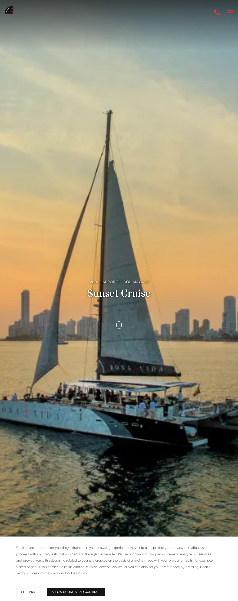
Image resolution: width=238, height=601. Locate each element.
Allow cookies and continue (76, 592)
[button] (230, 12)
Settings (28, 592)
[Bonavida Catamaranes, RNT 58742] (12, 13)
